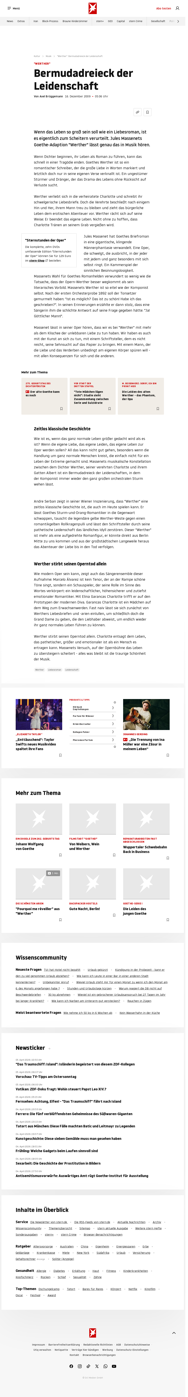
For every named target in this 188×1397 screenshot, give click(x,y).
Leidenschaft (72, 669)
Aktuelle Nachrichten (131, 1222)
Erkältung (78, 1271)
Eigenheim (102, 1246)
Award (52, 1295)
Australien (67, 1246)
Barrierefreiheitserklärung (64, 1344)
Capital (121, 21)
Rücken (45, 1277)
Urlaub (121, 1252)
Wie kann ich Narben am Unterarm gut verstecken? (85, 1001)
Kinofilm (150, 1289)
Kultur (37, 56)
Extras (21, 21)
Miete (65, 1252)
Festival (35, 1295)
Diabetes (59, 1271)
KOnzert (115, 1289)
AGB (118, 1344)
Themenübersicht (60, 1228)
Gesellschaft (158, 21)
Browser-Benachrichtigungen (103, 1234)
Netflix (132, 1289)
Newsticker (31, 1047)
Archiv (157, 1222)
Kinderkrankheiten (135, 1271)
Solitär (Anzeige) (63, 1259)
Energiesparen (125, 1246)
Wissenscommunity (28, 1228)
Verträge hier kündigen (85, 1349)
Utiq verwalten (42, 1349)
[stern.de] (93, 8)
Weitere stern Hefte (148, 1228)
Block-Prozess (50, 21)
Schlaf (62, 1277)
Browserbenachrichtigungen (99, 1355)
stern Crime (135, 21)
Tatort (71, 1289)
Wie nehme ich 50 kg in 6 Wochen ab (87, 1013)
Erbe (146, 1246)
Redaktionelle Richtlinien (98, 1344)
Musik (48, 56)
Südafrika (103, 1252)
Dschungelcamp (49, 1289)
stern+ (100, 21)
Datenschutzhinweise (137, 1344)
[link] (177, 8)
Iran (36, 21)
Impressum (38, 1344)
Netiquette (61, 1349)
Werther (39, 669)
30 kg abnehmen (59, 994)
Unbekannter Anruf (56, 982)
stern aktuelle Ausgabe (112, 1228)
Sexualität (79, 1277)
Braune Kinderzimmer (75, 21)
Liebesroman (54, 669)
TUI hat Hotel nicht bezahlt (62, 969)
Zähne (98, 1277)
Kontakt (74, 1355)
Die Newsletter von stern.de (49, 1222)
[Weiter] (178, 21)
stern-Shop (36, 260)
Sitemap (84, 1228)
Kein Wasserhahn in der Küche (140, 1013)
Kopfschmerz (24, 1277)
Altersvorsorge (43, 1246)
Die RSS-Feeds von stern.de (92, 1222)
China (84, 1246)
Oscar (19, 1295)
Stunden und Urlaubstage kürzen (89, 988)
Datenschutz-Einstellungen (132, 1349)
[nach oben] (174, 1333)
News (10, 21)
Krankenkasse (46, 1252)
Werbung (107, 1349)
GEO (110, 21)
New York (83, 1252)
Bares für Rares (93, 1289)
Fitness (111, 1271)
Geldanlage (22, 1252)
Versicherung (141, 1252)
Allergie (41, 1271)
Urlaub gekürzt (98, 969)
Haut (95, 1271)
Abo (163, 8)
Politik (172, 21)
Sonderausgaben (27, 1234)
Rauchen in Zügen (139, 1001)
